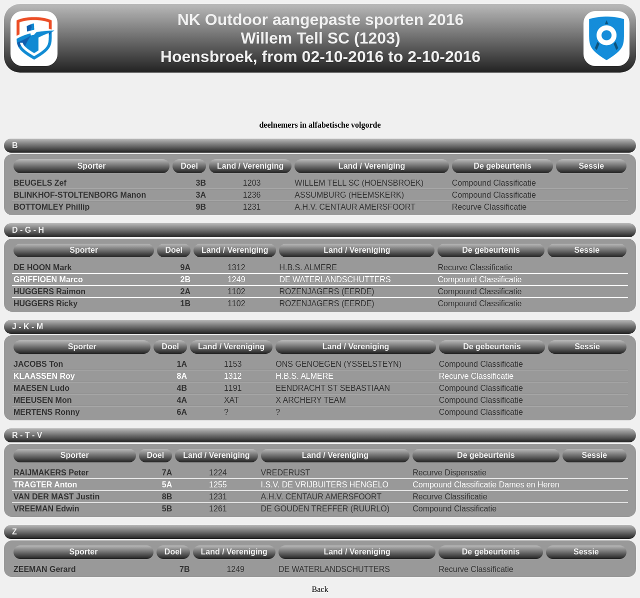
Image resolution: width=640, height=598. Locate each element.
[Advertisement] (320, 98)
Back (320, 589)
